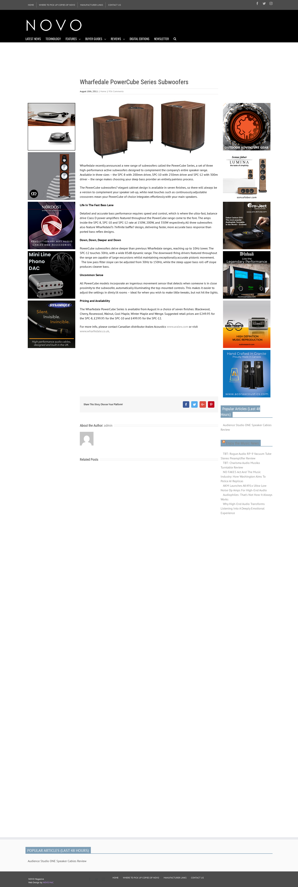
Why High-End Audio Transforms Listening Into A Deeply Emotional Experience (243, 508)
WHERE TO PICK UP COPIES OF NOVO (141, 877)
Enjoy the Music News (242, 443)
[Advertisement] (203, 24)
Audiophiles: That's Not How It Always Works (246, 497)
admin (108, 425)
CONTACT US (197, 877)
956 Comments (116, 91)
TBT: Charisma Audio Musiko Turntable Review (240, 465)
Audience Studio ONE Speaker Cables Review (246, 427)
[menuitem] (30, 5)
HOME (115, 877)
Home (103, 91)
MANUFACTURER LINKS (175, 877)
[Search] (175, 38)
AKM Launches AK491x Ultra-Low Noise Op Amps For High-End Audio (244, 488)
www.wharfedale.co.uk (94, 331)
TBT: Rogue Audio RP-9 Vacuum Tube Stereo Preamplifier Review (246, 456)
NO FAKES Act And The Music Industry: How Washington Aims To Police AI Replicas (243, 476)
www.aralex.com (177, 326)
